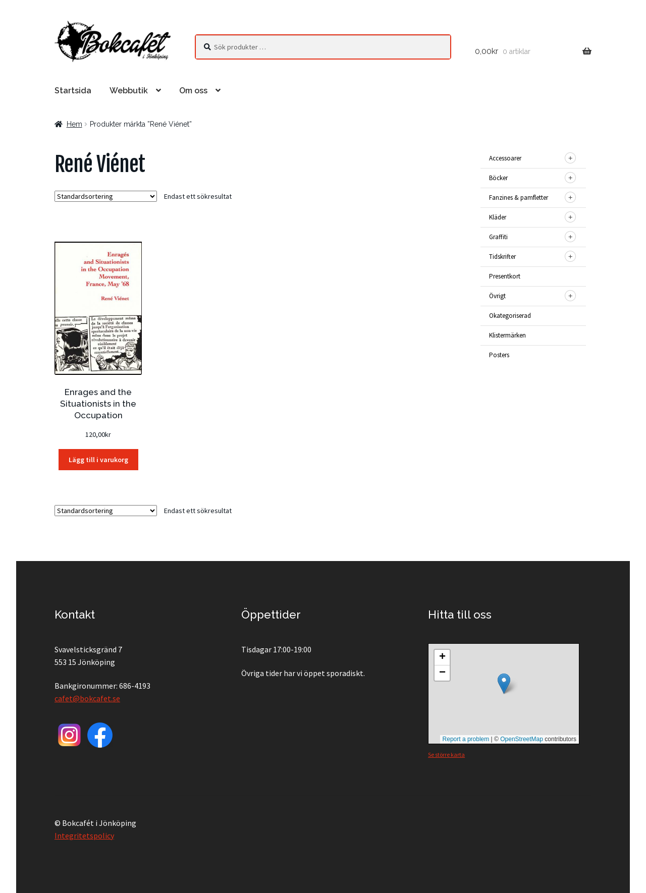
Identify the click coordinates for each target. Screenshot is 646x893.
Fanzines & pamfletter (518, 197)
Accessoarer (505, 158)
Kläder (497, 217)
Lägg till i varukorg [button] (98, 459)
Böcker (498, 178)
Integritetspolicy (84, 835)
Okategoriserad (510, 315)
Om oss (193, 90)
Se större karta (446, 754)
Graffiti (498, 237)
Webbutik (129, 90)
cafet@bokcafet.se (87, 698)
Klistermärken (507, 335)
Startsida (73, 90)
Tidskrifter (502, 256)
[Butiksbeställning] (106, 196)
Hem (74, 124)
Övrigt (497, 296)
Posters (499, 355)
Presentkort (504, 276)
